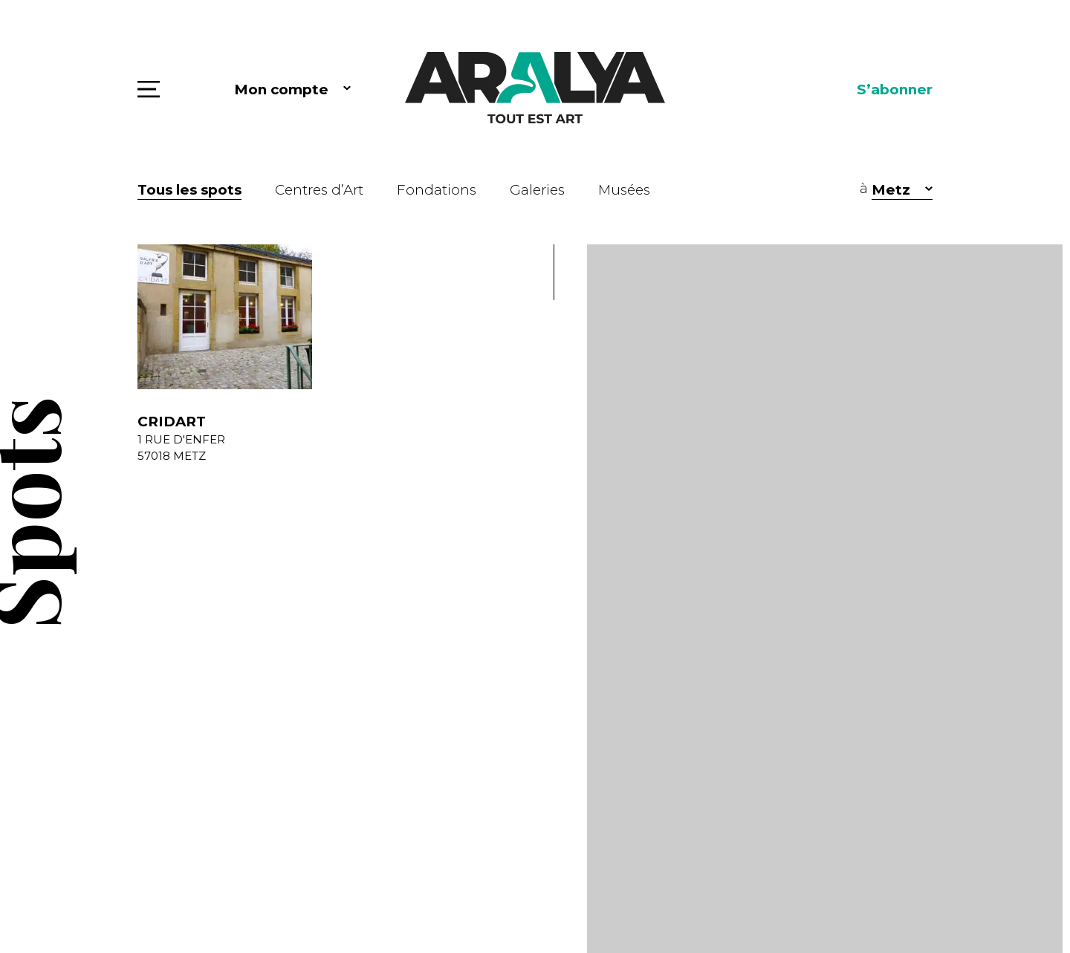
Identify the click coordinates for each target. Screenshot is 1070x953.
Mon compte (281, 89)
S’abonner (895, 89)
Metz (891, 189)
